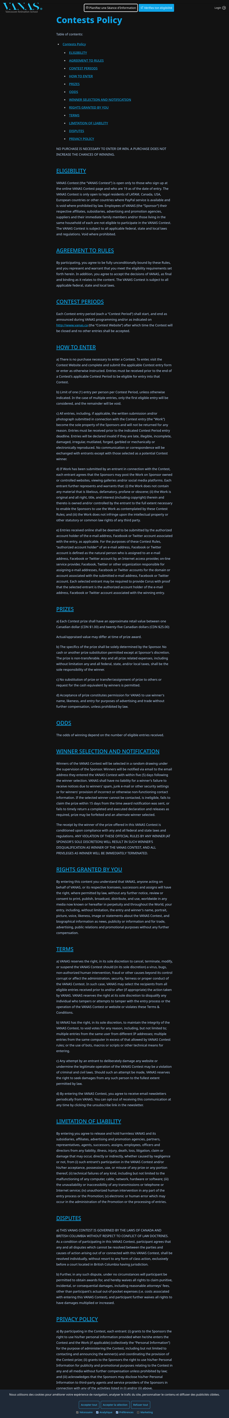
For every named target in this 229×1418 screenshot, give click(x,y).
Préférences (124, 1412)
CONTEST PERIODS (83, 68)
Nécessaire (84, 1412)
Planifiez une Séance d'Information (111, 8)
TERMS (74, 115)
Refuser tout (140, 1404)
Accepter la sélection (115, 1404)
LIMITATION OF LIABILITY (88, 123)
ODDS (73, 92)
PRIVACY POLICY (81, 139)
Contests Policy (74, 44)
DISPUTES (76, 131)
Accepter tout (89, 1404)
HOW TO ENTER (81, 76)
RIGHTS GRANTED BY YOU (89, 107)
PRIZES (74, 84)
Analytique (104, 1412)
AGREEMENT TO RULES (86, 60)
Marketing (145, 1412)
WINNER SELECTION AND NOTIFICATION (100, 99)
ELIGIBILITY (78, 53)
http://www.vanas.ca (72, 325)
